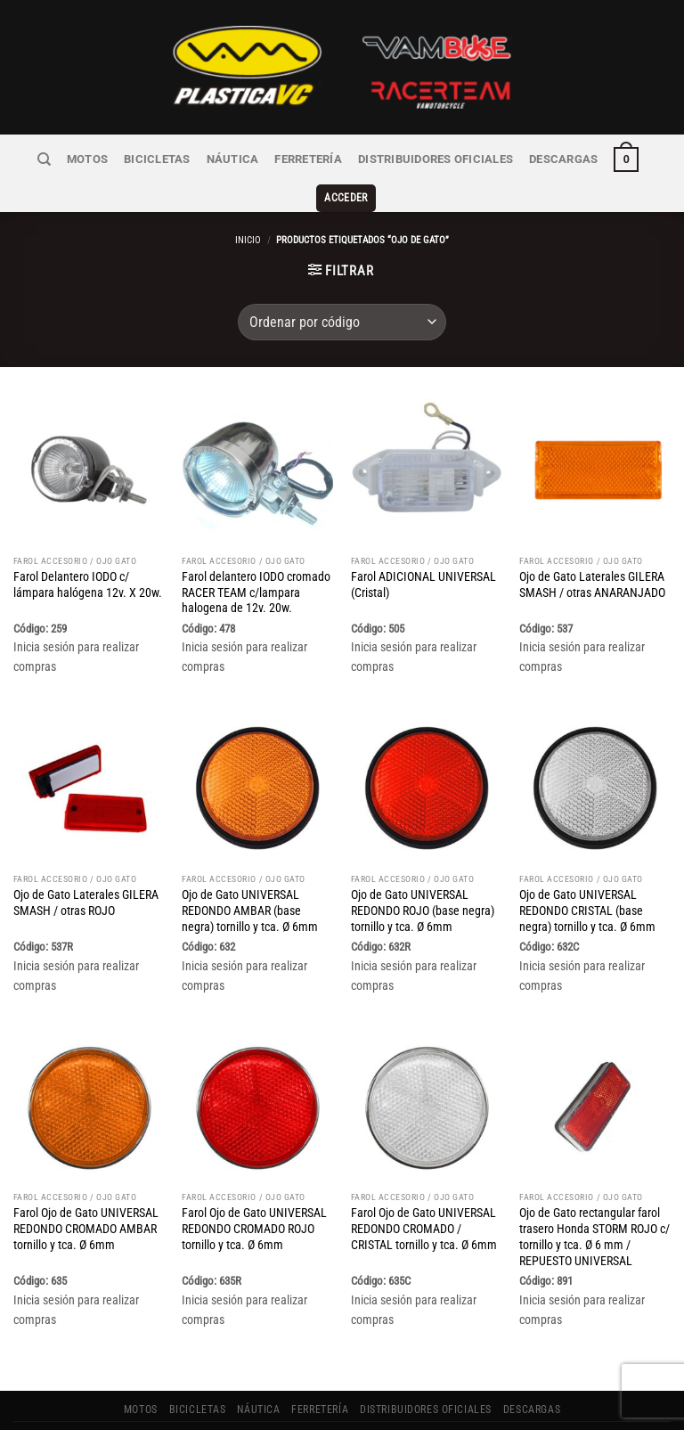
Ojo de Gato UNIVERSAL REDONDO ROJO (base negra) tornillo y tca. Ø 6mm (422, 881)
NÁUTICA (201, 158)
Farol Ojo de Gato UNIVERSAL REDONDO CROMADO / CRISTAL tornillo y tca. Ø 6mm (424, 1200)
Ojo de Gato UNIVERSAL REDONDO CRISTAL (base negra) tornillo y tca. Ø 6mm (587, 881)
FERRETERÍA (273, 158)
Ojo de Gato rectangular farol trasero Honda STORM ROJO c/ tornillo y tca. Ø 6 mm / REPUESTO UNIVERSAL (594, 1207)
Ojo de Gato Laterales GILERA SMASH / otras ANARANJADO (592, 555)
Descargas (517, 158)
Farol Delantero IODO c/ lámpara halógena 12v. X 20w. (87, 555)
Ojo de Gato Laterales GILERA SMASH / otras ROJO (86, 873)
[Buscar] (23, 159)
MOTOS (66, 158)
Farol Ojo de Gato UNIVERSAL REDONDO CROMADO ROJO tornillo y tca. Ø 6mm (254, 1200)
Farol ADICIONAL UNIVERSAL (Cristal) (423, 555)
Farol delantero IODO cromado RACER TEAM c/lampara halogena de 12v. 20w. (256, 563)
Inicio (248, 210)
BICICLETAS (131, 158)
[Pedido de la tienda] (342, 293)
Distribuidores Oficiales (395, 158)
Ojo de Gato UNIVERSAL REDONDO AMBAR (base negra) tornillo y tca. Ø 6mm (250, 881)
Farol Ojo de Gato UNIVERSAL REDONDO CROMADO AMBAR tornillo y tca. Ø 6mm (86, 1200)
